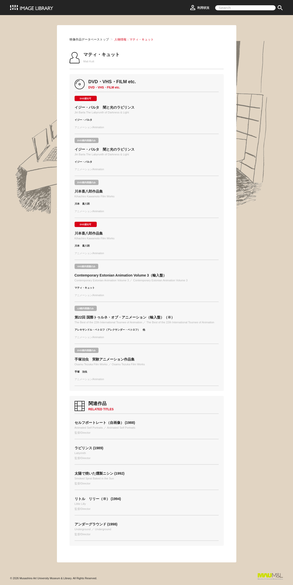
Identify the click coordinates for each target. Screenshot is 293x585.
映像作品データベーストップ (89, 39)
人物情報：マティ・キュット (134, 39)
